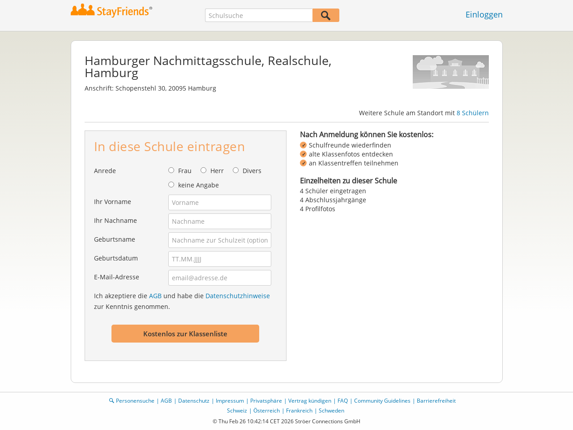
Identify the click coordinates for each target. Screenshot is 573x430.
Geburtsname (114, 239)
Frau (185, 170)
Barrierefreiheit (436, 400)
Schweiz (237, 410)
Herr (217, 170)
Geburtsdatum (116, 258)
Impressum (230, 400)
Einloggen (484, 14)
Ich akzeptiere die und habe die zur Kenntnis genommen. (182, 301)
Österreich (266, 410)
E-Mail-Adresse (116, 277)
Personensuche (135, 400)
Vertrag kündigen (309, 400)
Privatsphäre (266, 400)
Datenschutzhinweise (237, 295)
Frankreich (299, 410)
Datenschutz (194, 400)
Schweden (331, 410)
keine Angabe (198, 185)
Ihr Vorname (112, 201)
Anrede (105, 170)
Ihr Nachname (115, 220)
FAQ (343, 400)
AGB (155, 295)
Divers (252, 170)
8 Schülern (473, 113)
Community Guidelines (382, 400)
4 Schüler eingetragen (333, 191)
